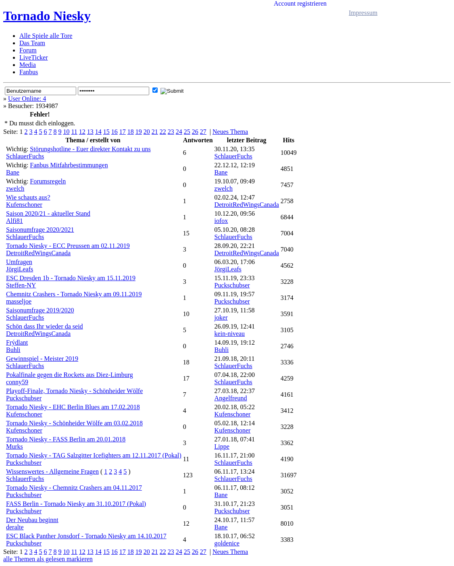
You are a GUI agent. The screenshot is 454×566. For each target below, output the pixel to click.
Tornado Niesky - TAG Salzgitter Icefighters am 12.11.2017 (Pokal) (93, 455)
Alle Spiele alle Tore (45, 35)
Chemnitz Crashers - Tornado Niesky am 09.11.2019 (74, 294)
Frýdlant (17, 342)
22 (163, 131)
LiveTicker (33, 57)
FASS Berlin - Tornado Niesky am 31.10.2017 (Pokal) (76, 503)
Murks (14, 446)
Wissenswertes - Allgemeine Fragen (52, 471)
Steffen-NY (21, 285)
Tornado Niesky (47, 15)
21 (155, 131)
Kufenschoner (24, 204)
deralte (15, 527)
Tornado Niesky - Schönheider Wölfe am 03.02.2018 (74, 423)
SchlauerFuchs (25, 156)
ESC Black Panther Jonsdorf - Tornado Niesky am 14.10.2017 (86, 536)
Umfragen (19, 261)
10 (66, 131)
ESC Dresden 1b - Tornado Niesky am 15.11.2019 (70, 278)
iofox (221, 220)
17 (122, 131)
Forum (28, 50)
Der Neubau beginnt (32, 519)
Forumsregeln (48, 181)
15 (106, 131)
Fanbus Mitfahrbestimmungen (69, 165)
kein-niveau (230, 333)
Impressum (363, 12)
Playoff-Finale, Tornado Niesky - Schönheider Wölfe (74, 390)
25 (187, 131)
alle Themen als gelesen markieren (48, 559)
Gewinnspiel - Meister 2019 (42, 358)
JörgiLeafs (19, 269)
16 (114, 131)
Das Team (32, 43)
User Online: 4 (27, 98)
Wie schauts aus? (28, 197)
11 (74, 131)
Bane (12, 172)
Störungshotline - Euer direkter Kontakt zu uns (90, 149)
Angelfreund (231, 398)
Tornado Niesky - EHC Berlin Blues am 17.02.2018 (73, 407)
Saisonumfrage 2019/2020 (40, 310)
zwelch (15, 188)
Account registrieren (300, 3)
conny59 (17, 382)
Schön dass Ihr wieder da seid (44, 326)
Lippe (222, 446)
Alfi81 (14, 220)
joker (221, 317)
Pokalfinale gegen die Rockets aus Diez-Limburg (69, 374)
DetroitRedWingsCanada (247, 204)
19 (138, 131)
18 (130, 131)
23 (171, 131)
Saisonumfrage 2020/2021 (40, 229)
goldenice (227, 543)
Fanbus (28, 72)
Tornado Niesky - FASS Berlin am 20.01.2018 (65, 439)
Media (27, 64)
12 (82, 131)
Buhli (13, 349)
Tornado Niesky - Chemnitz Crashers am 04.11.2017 (74, 487)
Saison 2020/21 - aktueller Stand (48, 213)
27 (203, 131)
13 (90, 131)
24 (179, 131)
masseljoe (18, 301)
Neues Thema (230, 131)
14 (98, 131)
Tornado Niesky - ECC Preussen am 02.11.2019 (68, 245)
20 (147, 131)
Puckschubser (232, 285)
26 (195, 131)
